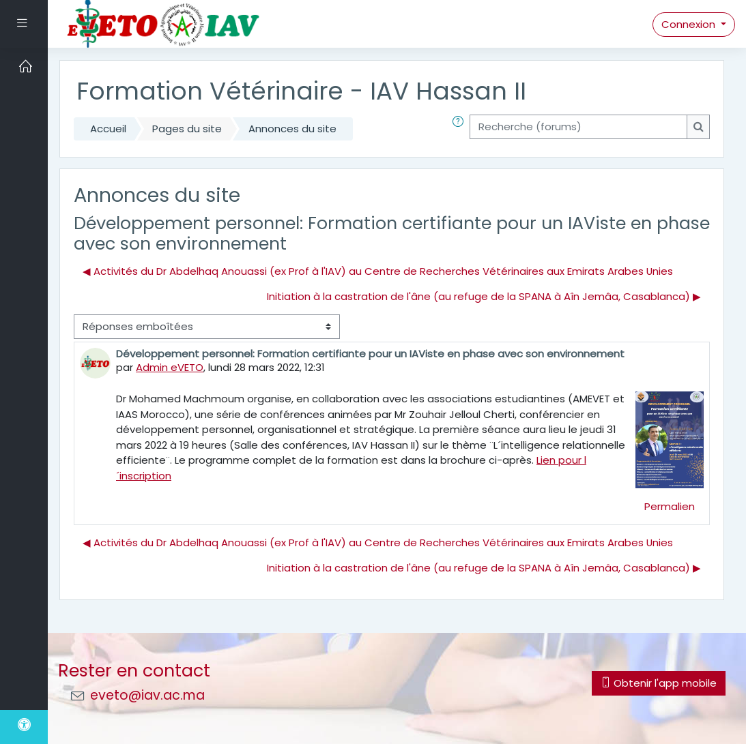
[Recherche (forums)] (578, 127)
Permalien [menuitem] (669, 506)
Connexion (689, 24)
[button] (461, 129)
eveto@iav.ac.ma (147, 695)
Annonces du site (292, 128)
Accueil (108, 128)
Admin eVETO (169, 367)
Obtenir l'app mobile (659, 683)
